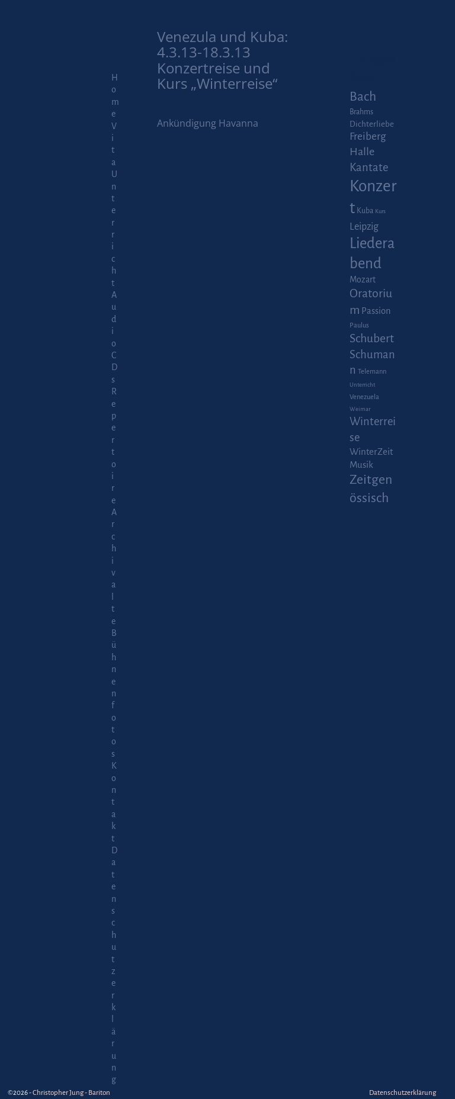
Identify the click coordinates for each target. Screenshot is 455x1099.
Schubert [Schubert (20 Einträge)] (372, 338)
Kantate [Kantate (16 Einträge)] (369, 167)
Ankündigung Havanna (207, 123)
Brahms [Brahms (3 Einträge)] (361, 112)
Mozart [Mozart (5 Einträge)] (363, 279)
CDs (114, 367)
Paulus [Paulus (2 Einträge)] (359, 325)
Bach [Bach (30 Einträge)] (363, 96)
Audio (114, 319)
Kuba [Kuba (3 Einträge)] (365, 211)
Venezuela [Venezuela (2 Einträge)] (364, 397)
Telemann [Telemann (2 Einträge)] (372, 371)
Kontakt (114, 802)
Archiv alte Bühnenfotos (114, 633)
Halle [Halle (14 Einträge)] (362, 152)
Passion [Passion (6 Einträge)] (376, 311)
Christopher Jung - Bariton (71, 1093)
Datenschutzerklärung (402, 1093)
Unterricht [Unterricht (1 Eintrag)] (362, 384)
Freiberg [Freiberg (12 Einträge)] (368, 136)
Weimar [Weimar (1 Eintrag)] (360, 409)
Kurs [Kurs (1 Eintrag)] (380, 211)
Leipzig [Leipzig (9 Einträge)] (364, 226)
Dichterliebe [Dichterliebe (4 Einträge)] (372, 124)
